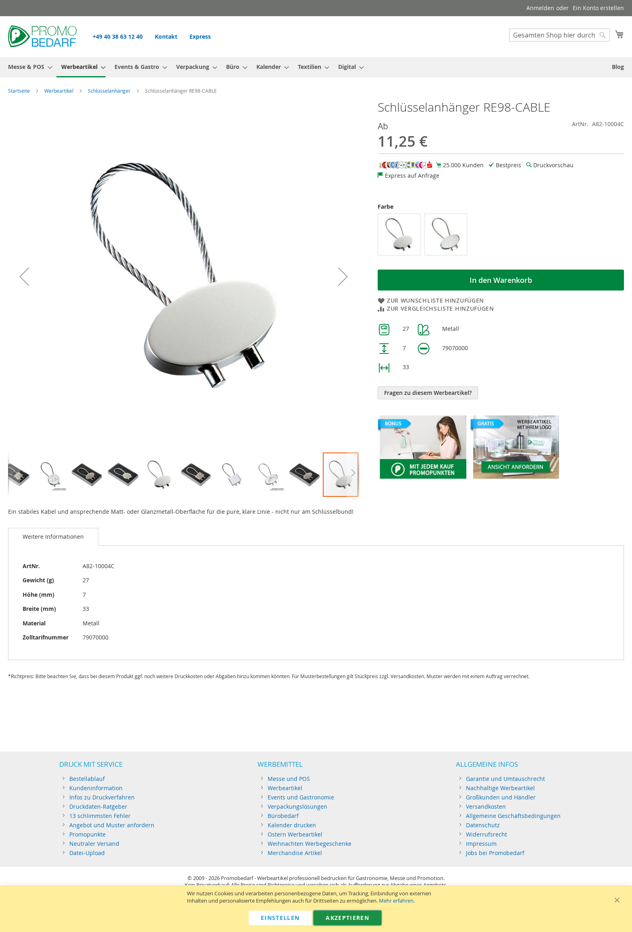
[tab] (53, 537)
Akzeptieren (347, 918)
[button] (24, 276)
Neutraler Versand (94, 843)
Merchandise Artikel (295, 853)
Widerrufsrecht (486, 834)
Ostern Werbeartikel (295, 834)
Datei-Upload (87, 853)
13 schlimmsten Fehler (100, 816)
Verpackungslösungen (297, 806)
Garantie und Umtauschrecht (505, 779)
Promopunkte (87, 834)
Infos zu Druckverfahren (102, 797)
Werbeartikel (58, 90)
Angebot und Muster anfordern (111, 825)
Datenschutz (483, 825)
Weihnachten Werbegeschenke (309, 843)
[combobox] (559, 35)
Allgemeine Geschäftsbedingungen (513, 816)
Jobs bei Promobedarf (495, 853)
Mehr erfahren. (397, 900)
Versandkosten (486, 806)
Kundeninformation (96, 788)
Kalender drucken (292, 825)
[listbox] (501, 235)
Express (200, 36)
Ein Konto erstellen (598, 8)
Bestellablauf (87, 779)
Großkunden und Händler (501, 797)
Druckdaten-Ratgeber (98, 806)
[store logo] (42, 36)
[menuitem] (27, 66)
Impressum (481, 843)
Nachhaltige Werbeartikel (500, 788)
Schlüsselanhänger (109, 90)
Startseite (19, 90)
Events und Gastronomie (301, 797)
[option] (399, 234)
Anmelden (540, 8)
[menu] (316, 67)
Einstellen (280, 918)
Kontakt (166, 36)
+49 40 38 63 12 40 (118, 36)
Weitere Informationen (53, 536)
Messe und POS (289, 779)
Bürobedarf (283, 816)
